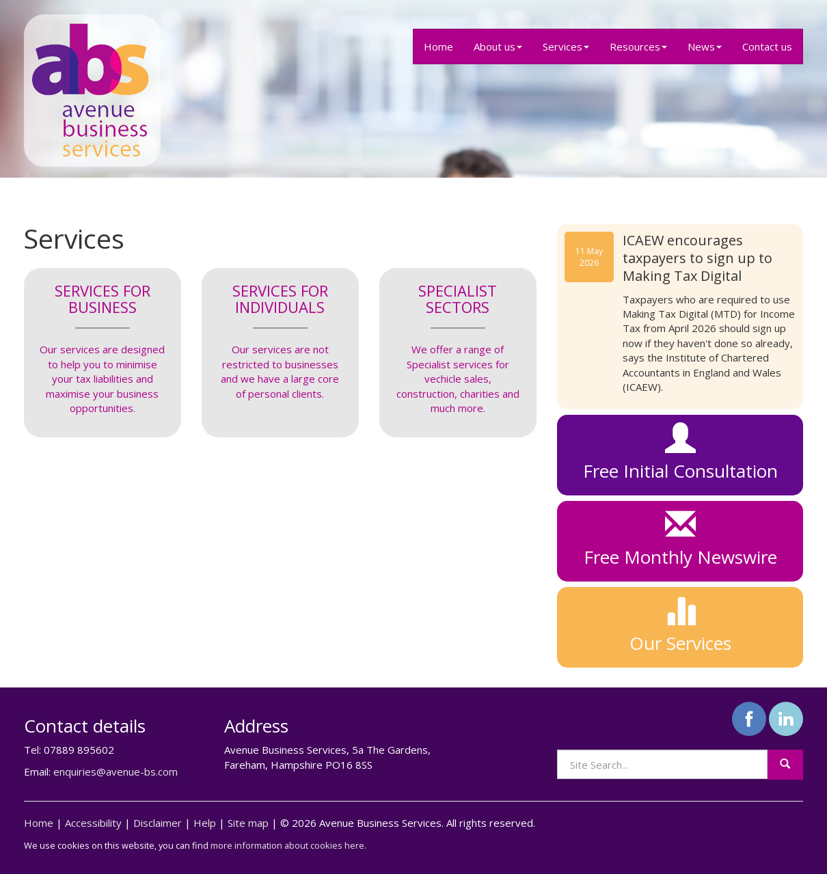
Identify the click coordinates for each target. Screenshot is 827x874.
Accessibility (93, 823)
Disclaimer (157, 823)
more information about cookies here (287, 845)
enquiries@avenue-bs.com (115, 771)
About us (498, 46)
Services (566, 46)
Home (438, 46)
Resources (638, 46)
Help (204, 823)
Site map (248, 823)
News (705, 46)
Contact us (767, 46)
